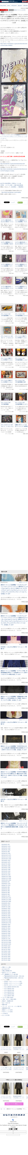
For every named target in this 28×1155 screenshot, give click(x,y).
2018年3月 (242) (5, 935)
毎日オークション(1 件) (19, 10)
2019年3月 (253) (5, 914)
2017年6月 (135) (5, 951)
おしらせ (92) (5, 1015)
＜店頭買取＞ (13, 187)
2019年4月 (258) (5, 912)
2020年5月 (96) (5, 889)
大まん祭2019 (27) (9, 992)
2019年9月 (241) (5, 903)
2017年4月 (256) (5, 954)
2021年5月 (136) (5, 867)
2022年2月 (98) (5, 851)
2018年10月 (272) (6, 922)
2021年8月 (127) (5, 862)
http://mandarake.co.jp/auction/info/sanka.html (12, 163)
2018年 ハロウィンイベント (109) (13, 983)
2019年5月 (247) (5, 910)
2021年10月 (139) (6, 858)
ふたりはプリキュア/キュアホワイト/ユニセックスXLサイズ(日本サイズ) (18, 1068)
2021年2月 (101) (5, 873)
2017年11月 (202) (6, 942)
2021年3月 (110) (5, 871)
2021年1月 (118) (5, 874)
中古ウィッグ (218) (7, 1011)
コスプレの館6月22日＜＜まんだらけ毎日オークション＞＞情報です (7, 222)
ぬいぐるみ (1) (6, 1002)
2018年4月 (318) (5, 933)
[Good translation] (10, 1129)
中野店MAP (14, 5)
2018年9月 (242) (5, 924)
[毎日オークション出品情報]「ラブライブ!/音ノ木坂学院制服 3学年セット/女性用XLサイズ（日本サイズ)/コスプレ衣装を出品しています (14, 672)
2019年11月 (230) (6, 899)
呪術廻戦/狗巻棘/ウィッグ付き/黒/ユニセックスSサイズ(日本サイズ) (18, 1048)
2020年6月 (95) (5, 887)
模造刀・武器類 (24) (7, 1001)
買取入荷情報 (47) (7, 970)
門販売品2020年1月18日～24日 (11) (13, 978)
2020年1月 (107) (5, 896)
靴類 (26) (4, 1004)
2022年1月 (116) (5, 853)
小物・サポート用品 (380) (9, 999)
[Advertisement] (14, 504)
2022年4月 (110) (5, 848)
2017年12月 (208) (6, 940)
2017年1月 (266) (5, 960)
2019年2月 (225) (5, 915)
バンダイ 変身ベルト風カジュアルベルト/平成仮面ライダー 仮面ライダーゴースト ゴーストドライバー (6, 1068)
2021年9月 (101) (5, 860)
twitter (8, 5)
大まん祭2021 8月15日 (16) (11, 986)
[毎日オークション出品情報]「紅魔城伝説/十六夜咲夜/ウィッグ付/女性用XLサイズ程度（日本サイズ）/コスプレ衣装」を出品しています (14, 698)
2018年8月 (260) (5, 926)
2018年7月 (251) (5, 928)
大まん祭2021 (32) (9, 988)
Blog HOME (3, 5)
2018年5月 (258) (5, 931)
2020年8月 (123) (5, 883)
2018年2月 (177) (5, 937)
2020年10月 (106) (6, 880)
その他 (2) (5, 1013)
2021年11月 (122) (6, 857)
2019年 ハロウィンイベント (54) (13, 981)
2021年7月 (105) (5, 864)
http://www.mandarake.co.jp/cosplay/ (11, 192)
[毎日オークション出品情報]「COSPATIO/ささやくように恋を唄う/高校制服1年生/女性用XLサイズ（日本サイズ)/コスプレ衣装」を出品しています (14, 748)
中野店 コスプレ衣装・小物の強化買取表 (11, 185)
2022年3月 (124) (5, 850)
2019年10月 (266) (6, 901)
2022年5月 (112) (5, 846)
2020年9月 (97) (5, 882)
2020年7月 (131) (5, 885)
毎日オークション (8, 11)
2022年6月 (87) (5, 844)
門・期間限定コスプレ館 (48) (10, 974)
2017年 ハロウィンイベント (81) (13, 985)
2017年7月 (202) (5, 949)
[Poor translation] (15, 1129)
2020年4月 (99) (5, 890)
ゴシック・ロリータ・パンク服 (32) (11, 1006)
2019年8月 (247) (5, 905)
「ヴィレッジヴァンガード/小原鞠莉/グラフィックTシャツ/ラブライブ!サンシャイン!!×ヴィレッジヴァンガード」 (13, 136)
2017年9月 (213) (5, 946)
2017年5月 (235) (5, 953)
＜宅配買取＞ (20, 187)
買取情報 (25, 5)
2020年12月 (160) (6, 876)
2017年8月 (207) (5, 947)
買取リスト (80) (6, 967)
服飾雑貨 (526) (6, 1008)
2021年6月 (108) (5, 866)
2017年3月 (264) (5, 956)
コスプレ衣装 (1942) (7, 997)
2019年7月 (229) (5, 906)
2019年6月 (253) (5, 908)
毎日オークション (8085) (9, 972)
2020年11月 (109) (6, 878)
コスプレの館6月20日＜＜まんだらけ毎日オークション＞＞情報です (7, 288)
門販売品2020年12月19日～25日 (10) (14, 976)
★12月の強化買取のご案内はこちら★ (10, 183)
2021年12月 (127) (6, 855)
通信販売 (20, 5)
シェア (13, 202)
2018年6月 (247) (5, 930)
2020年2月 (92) (5, 894)
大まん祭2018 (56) (9, 994)
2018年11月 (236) (6, 921)
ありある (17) (5, 969)
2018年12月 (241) (6, 919)
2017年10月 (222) (6, 944)
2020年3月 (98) (5, 892)
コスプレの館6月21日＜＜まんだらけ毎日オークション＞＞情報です (21, 244)
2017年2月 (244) (5, 958)
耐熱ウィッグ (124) (7, 1010)
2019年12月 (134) (6, 898)
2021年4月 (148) (5, 869)
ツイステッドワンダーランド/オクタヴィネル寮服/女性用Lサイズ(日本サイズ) (6, 1048)
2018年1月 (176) (5, 938)
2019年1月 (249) (5, 917)
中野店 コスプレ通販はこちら (14, 1103)
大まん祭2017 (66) (9, 995)
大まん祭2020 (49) (9, 990)
